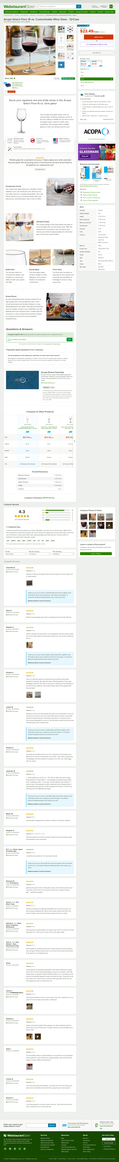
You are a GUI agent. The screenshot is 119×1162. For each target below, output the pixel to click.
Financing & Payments (89, 1145)
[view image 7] (101, 525)
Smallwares (33, 12)
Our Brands (86, 1140)
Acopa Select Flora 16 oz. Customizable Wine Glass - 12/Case (27, 427)
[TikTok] (19, 1148)
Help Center (108, 1139)
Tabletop (54, 12)
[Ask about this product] (40, 339)
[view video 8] (109, 525)
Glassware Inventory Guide (97, 192)
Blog (62, 1138)
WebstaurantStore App (47, 1142)
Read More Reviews (40, 169)
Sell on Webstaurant (88, 1149)
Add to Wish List (97, 52)
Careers (85, 1142)
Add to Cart (11, 91)
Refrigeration (24, 12)
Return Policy (87, 1151)
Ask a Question (68, 78)
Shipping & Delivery (108, 1149)
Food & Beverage (44, 12)
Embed (52, 387)
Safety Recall (65, 1151)
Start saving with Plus (74, 1127)
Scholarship (86, 1147)
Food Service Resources (68, 1147)
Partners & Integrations (47, 1149)
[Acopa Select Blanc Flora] (108, 174)
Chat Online (106, 1146)
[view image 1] (84, 517)
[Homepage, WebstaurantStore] (19, 6)
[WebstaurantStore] (19, 1135)
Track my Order (108, 1143)
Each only (83, 28)
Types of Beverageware (96, 200)
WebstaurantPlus (45, 1138)
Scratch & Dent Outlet (67, 1140)
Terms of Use (48, 344)
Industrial (100, 12)
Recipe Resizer (45, 1147)
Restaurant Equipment (11, 12)
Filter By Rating (57, 551)
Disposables (62, 12)
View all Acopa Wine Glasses (96, 139)
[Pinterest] (24, 1148)
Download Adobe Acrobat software (88, 186)
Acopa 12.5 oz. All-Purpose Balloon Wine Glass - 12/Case (70, 427)
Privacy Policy (57, 344)
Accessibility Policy (82, 1158)
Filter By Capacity (34, 551)
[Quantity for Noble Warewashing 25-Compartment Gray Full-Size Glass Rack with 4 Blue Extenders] (6, 92)
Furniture (71, 12)
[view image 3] (101, 517)
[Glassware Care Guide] (84, 174)
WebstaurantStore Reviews (69, 1149)
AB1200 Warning (48, 498)
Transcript (46, 387)
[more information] (104, 96)
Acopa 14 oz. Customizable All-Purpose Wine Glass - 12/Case (49, 427)
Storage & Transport (82, 12)
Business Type (109, 12)
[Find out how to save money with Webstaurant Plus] (5, 83)
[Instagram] (5, 1148)
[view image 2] (92, 517)
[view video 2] (37, 1036)
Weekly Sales (65, 1142)
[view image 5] (84, 525)
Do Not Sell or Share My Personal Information (102, 1158)
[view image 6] (92, 525)
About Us (85, 1138)
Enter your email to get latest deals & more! (13, 1125)
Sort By (7, 551)
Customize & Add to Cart (96, 44)
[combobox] (57, 6)
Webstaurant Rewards (47, 1140)
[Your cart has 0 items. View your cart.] (112, 6)
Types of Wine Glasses (96, 195)
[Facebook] (14, 1148)
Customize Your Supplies (48, 1145)
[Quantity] (82, 37)
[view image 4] (109, 517)
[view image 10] (92, 534)
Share (57, 78)
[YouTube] (10, 1148)
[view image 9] (84, 534)
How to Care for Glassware (97, 197)
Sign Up (52, 1125)
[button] (61, 29)
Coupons (63, 1145)
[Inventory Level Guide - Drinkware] (96, 174)
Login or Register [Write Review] (96, 553)
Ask (69, 339)
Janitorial (92, 12)
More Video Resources (47, 383)
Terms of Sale (53, 1158)
